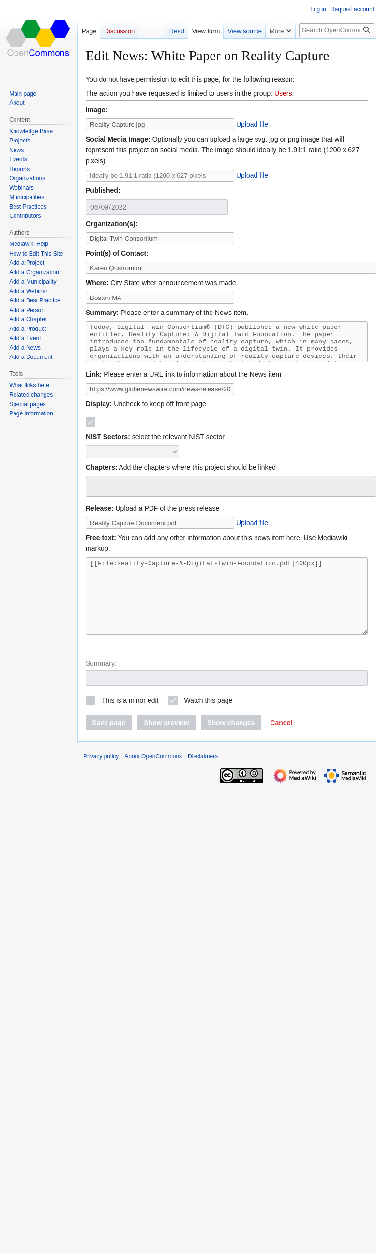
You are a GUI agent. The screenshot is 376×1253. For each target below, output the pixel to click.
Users (283, 93)
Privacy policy (101, 778)
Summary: (101, 685)
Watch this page (208, 722)
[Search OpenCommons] (336, 30)
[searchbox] (95, 492)
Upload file (252, 124)
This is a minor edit (130, 722)
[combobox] (231, 493)
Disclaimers (203, 778)
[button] (281, 744)
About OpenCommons (153, 778)
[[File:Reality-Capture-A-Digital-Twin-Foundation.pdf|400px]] (227, 610)
